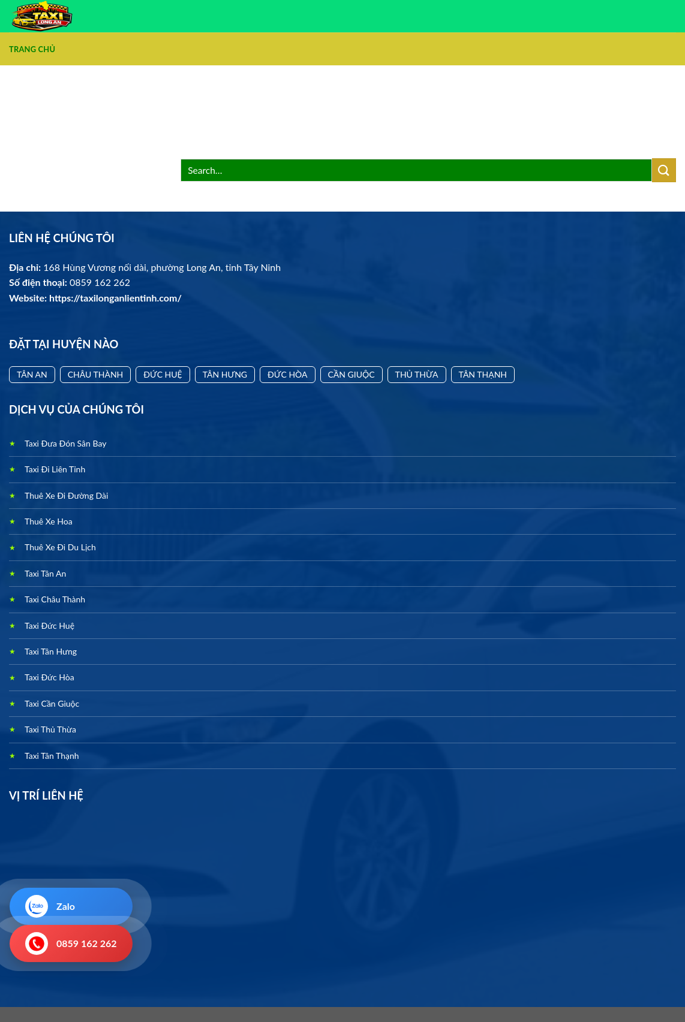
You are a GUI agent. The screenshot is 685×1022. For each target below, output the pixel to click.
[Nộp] (664, 170)
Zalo (50, 906)
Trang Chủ (32, 49)
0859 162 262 (71, 943)
